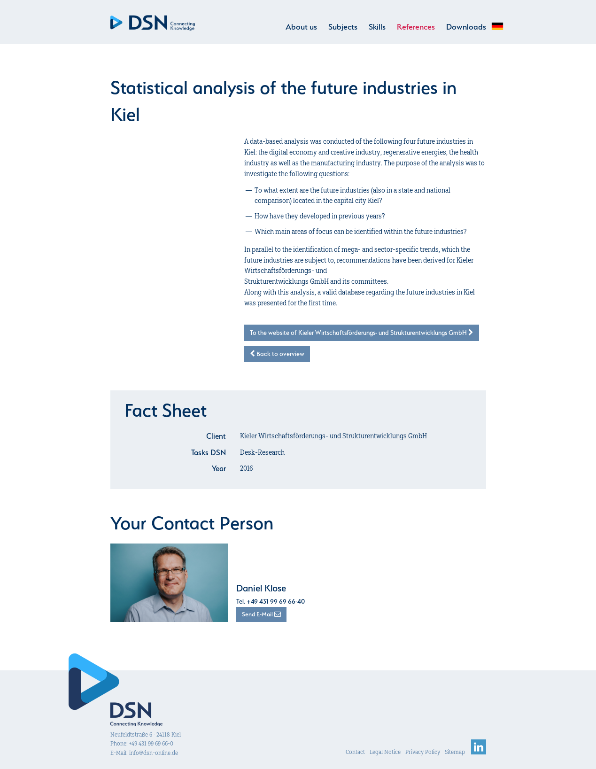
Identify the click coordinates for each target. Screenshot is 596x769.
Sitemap (455, 751)
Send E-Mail (261, 614)
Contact (355, 751)
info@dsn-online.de (153, 752)
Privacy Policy (422, 751)
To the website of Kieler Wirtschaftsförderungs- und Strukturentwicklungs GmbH (361, 332)
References (416, 26)
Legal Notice (385, 751)
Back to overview (277, 353)
